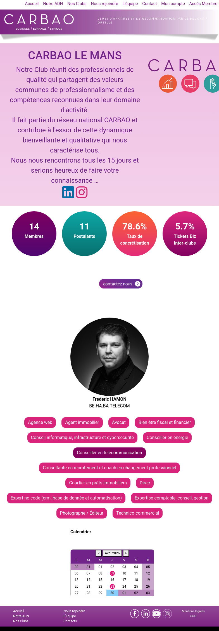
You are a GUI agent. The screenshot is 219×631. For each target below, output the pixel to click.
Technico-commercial (137, 513)
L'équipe (130, 3)
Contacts (70, 621)
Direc (145, 482)
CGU (193, 616)
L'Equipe (69, 616)
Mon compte (173, 3)
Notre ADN (53, 3)
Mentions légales (193, 611)
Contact (149, 3)
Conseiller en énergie (167, 437)
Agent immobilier (82, 422)
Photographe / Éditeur (82, 513)
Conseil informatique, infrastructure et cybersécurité (82, 437)
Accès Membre (203, 3)
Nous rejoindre (104, 3)
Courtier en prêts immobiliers (98, 482)
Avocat (119, 422)
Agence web (40, 422)
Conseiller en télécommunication (109, 452)
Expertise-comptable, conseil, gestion (171, 498)
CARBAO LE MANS (75, 55)
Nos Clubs (77, 3)
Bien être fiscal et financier (165, 422)
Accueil (32, 3)
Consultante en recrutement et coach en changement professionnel (109, 467)
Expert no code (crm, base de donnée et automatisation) (66, 498)
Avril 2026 (112, 553)
